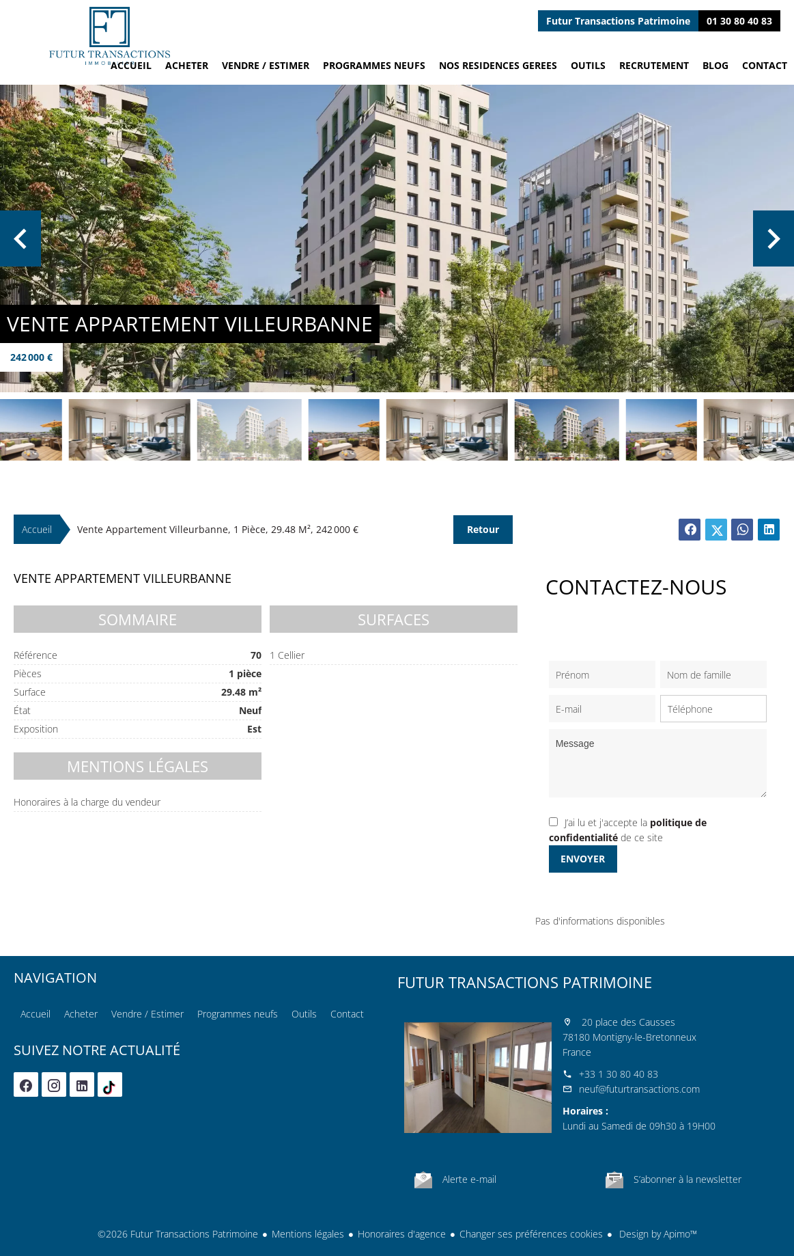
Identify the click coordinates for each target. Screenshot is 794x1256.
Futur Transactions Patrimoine (524, 982)
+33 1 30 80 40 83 (618, 1073)
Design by (656, 1233)
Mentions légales (308, 1233)
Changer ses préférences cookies (531, 1233)
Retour (483, 529)
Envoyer (583, 858)
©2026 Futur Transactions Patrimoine (178, 1233)
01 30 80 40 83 (739, 20)
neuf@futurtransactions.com (639, 1088)
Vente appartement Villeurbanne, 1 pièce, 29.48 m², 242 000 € (217, 529)
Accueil (109, 36)
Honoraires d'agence (402, 1233)
